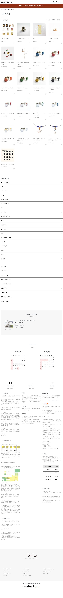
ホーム (2, 9)
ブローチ (3, 187)
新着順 (58, 19)
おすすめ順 (47, 19)
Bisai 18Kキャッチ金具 (53, 38)
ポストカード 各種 (5, 38)
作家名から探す (5, 295)
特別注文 (3, 263)
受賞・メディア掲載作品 (8, 304)
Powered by (31, 595)
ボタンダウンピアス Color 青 (39, 62)
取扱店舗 (23, 582)
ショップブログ (24, 579)
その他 (3, 258)
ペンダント (4, 191)
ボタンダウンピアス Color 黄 (39, 88)
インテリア (4, 249)
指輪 (2, 209)
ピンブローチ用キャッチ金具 (23, 38)
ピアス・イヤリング (6, 199)
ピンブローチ (5, 213)
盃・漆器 (3, 245)
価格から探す (8, 9)
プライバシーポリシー (46, 579)
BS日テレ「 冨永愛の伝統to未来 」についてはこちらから (31, 5)
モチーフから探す (6, 281)
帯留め (3, 195)
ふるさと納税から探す (7, 290)
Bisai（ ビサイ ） (6, 183)
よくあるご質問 (24, 577)
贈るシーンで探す (6, 309)
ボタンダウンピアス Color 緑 (23, 88)
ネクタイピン (5, 227)
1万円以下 (14, 9)
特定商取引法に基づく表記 (47, 577)
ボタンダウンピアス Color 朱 (55, 62)
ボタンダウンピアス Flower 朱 (7, 113)
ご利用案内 (3, 584)
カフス (3, 222)
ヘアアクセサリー (6, 204)
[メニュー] (61, 2)
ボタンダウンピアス (6, 218)
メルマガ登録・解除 (25, 584)
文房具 (3, 254)
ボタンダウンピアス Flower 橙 (23, 113)
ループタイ (4, 232)
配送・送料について (5, 577)
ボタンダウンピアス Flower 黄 (7, 138)
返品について (4, 579)
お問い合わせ (44, 582)
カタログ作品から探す (7, 285)
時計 (2, 237)
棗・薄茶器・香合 (6, 241)
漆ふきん (35, 38)
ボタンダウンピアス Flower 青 (55, 113)
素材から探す (5, 300)
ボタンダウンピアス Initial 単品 (7, 164)
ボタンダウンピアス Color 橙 (7, 88)
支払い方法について (5, 582)
